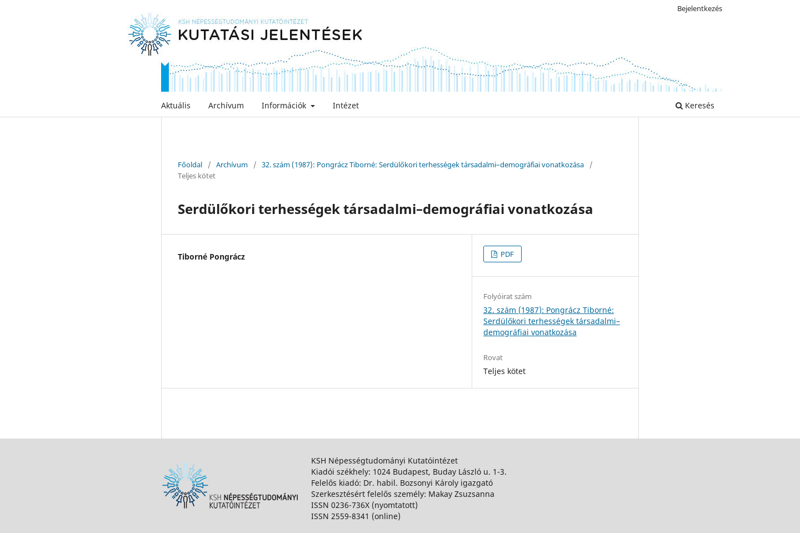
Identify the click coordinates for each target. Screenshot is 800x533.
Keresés (695, 105)
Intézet (346, 105)
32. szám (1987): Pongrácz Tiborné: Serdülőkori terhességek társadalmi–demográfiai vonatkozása (423, 165)
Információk (285, 105)
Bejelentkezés (699, 8)
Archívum (226, 105)
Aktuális (176, 105)
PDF (506, 254)
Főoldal (190, 165)
